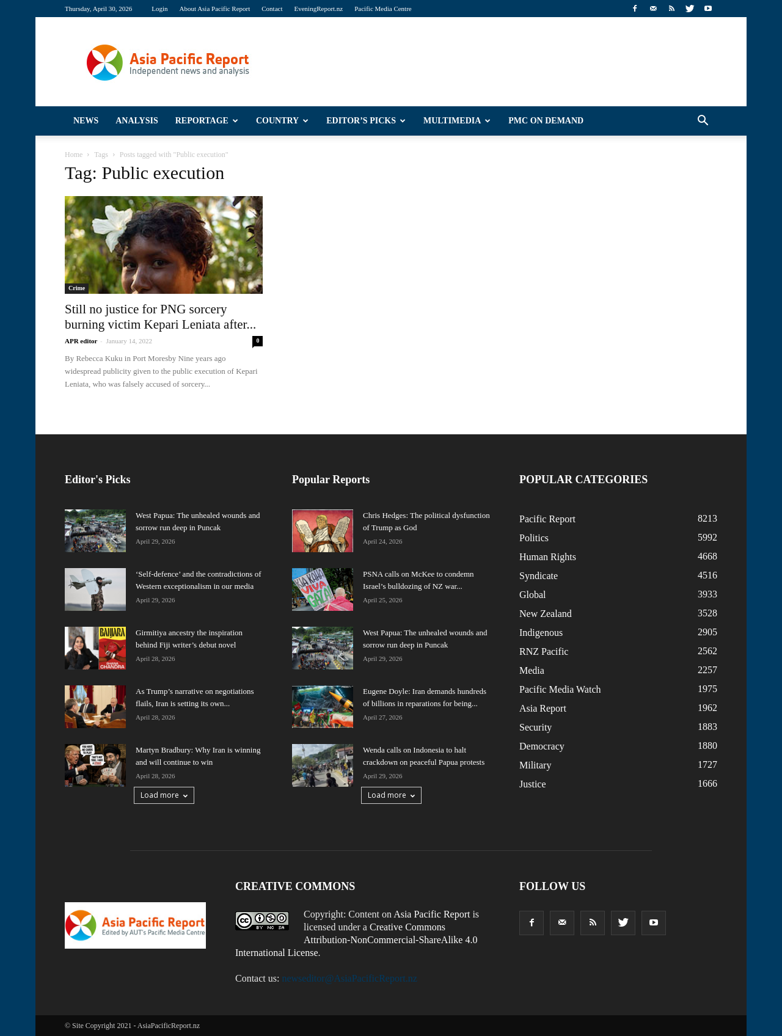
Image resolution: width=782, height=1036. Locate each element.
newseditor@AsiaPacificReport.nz (349, 978)
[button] (702, 121)
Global (532, 594)
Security (535, 727)
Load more (164, 795)
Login (159, 8)
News (85, 120)
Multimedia (457, 120)
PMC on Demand (545, 120)
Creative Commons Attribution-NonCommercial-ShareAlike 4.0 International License (356, 940)
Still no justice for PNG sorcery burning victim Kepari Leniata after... (160, 317)
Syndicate (538, 576)
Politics (534, 538)
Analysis (136, 120)
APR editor (81, 341)
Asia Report (542, 708)
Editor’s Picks (366, 120)
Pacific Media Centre (382, 8)
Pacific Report (547, 519)
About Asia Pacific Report (214, 8)
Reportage (206, 120)
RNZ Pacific (543, 651)
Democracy (542, 746)
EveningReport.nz (318, 8)
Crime (76, 288)
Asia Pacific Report (431, 914)
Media (531, 670)
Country (282, 120)
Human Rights (547, 557)
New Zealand (545, 613)
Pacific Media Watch (560, 689)
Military (535, 765)
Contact (271, 8)
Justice (532, 784)
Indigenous (541, 632)
